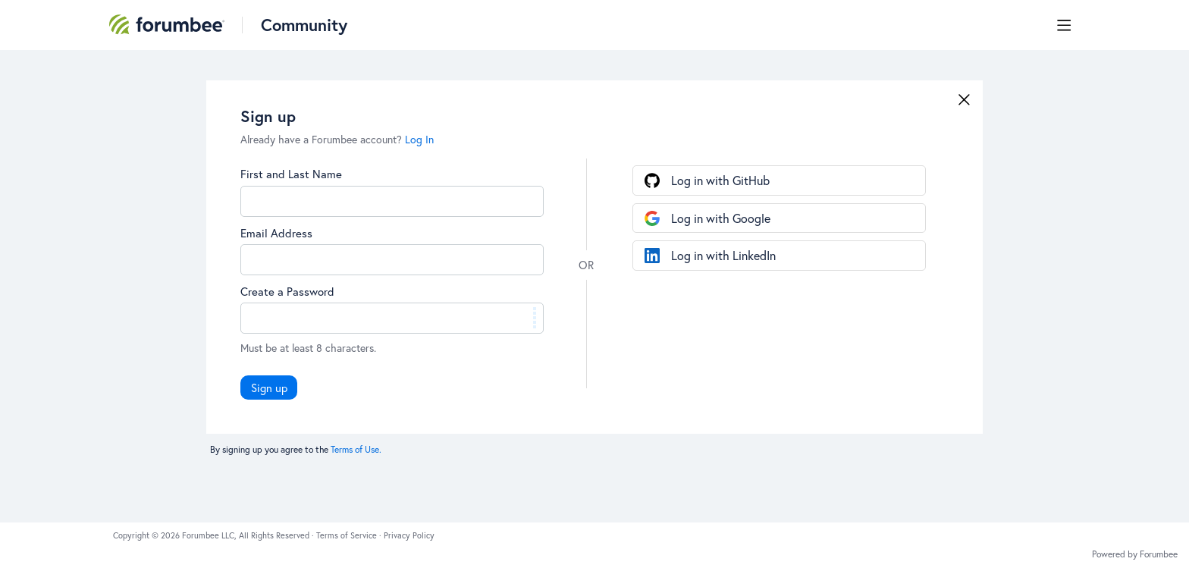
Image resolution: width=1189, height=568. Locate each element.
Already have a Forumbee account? (337, 139)
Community (304, 24)
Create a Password (287, 291)
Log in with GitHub (720, 180)
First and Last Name (291, 173)
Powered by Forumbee (1135, 554)
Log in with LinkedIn (723, 255)
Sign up (269, 387)
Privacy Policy (409, 535)
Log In (419, 139)
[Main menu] (1064, 25)
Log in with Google (720, 218)
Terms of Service (347, 535)
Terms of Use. (356, 449)
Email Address (276, 233)
